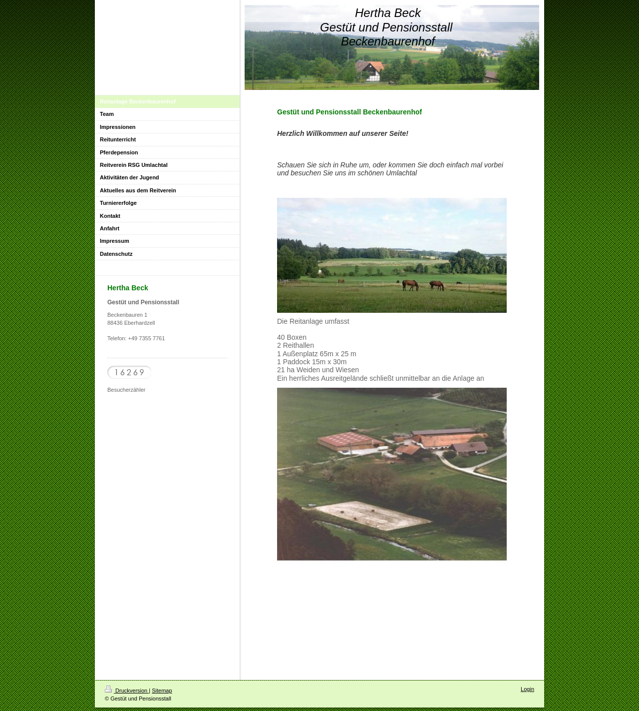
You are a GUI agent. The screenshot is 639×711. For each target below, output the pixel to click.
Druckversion (127, 691)
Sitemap (162, 691)
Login (527, 689)
